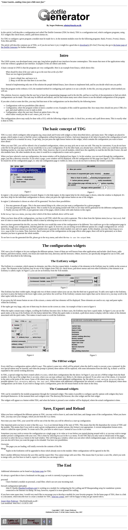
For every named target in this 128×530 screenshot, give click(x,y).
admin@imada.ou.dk (72, 25)
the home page (38, 471)
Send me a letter (58, 497)
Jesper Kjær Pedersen (9, 501)
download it (84, 45)
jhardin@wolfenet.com (28, 488)
